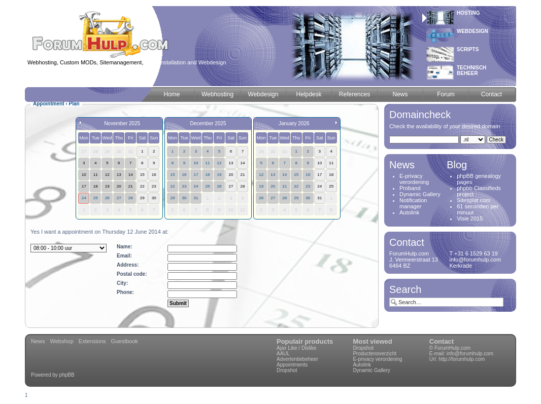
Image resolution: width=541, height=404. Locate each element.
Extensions (92, 341)
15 (172, 174)
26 (107, 198)
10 (195, 163)
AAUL (283, 353)
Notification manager (413, 203)
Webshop (62, 341)
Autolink (409, 212)
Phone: (125, 292)
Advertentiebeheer (297, 359)
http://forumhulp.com (461, 359)
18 (207, 174)
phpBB (67, 375)
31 (195, 198)
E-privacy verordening (414, 179)
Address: (128, 265)
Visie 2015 (470, 218)
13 (272, 174)
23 (184, 186)
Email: (124, 256)
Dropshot (287, 370)
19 (219, 174)
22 (172, 186)
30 (184, 198)
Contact (441, 341)
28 (130, 198)
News (38, 341)
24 (84, 198)
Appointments (292, 365)
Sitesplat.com (473, 200)
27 (119, 198)
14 (284, 174)
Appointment (48, 103)
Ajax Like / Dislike (296, 348)
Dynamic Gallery (420, 194)
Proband (410, 188)
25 (95, 198)
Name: (124, 246)
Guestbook (124, 341)
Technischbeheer (471, 70)
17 (195, 174)
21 (284, 186)
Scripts (468, 49)
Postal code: (132, 274)
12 (219, 163)
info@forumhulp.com (470, 353)
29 (172, 198)
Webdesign (472, 31)
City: (122, 283)
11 (207, 163)
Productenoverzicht (374, 353)
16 (184, 174)
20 (272, 186)
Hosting (468, 13)
